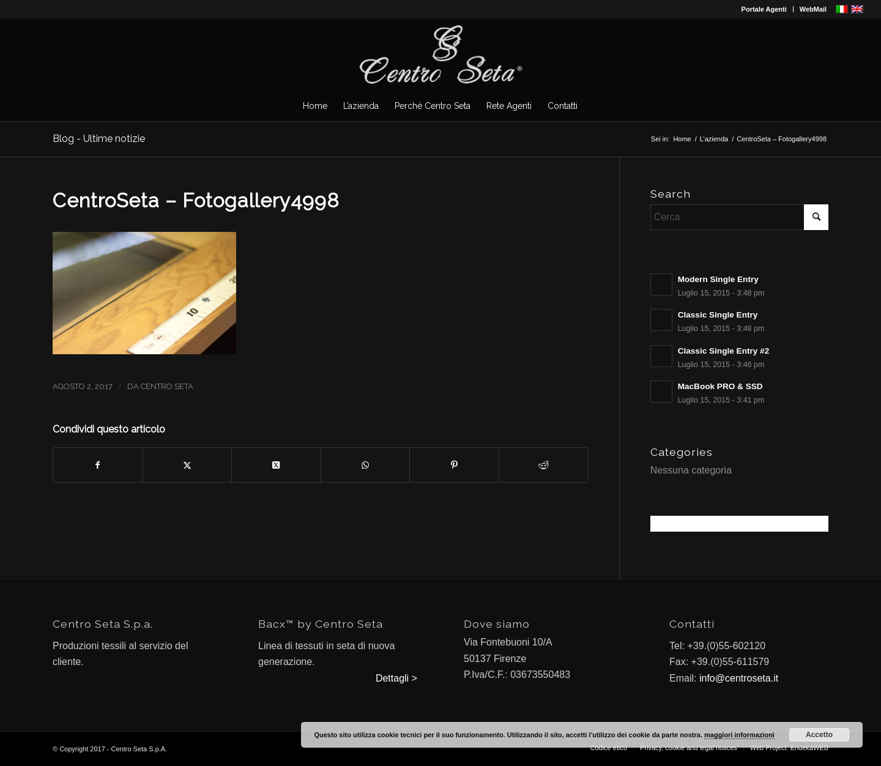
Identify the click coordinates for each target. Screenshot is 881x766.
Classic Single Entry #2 (724, 350)
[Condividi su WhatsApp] (365, 465)
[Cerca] (739, 217)
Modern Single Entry (718, 279)
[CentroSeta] (440, 54)
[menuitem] (764, 9)
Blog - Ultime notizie (99, 138)
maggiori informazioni (739, 734)
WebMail (813, 9)
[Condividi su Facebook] (98, 465)
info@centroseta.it (738, 678)
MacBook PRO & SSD (720, 386)
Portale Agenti (764, 9)
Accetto (819, 735)
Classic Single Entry (718, 314)
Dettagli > (396, 678)
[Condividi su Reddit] (543, 465)
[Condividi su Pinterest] (454, 465)
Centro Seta (167, 386)
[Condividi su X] (187, 465)
